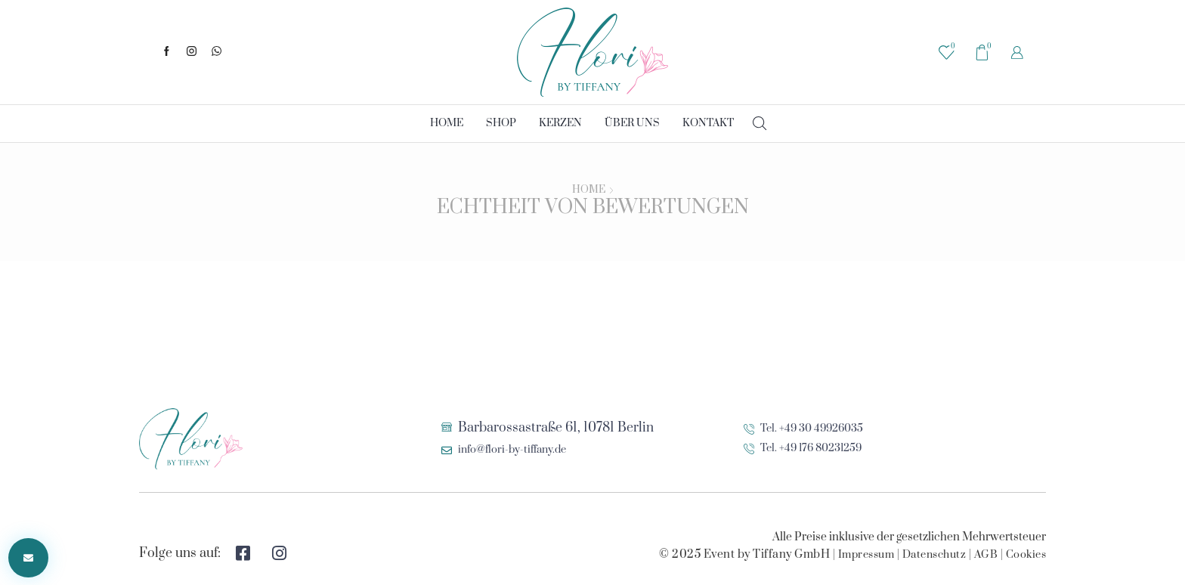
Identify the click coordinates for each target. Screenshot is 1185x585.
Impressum (866, 555)
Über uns (632, 123)
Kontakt (708, 123)
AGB (986, 555)
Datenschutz (934, 555)
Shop (501, 123)
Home (446, 123)
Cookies (1026, 555)
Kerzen (560, 123)
